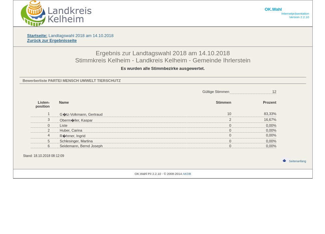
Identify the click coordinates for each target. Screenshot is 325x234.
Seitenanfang (294, 161)
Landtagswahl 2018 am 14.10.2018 (70, 35)
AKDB (187, 174)
